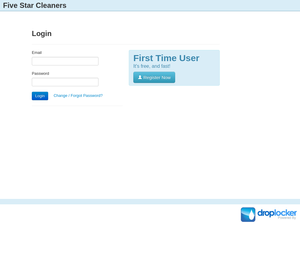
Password (40, 73)
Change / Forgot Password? (78, 95)
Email (37, 52)
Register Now (154, 77)
